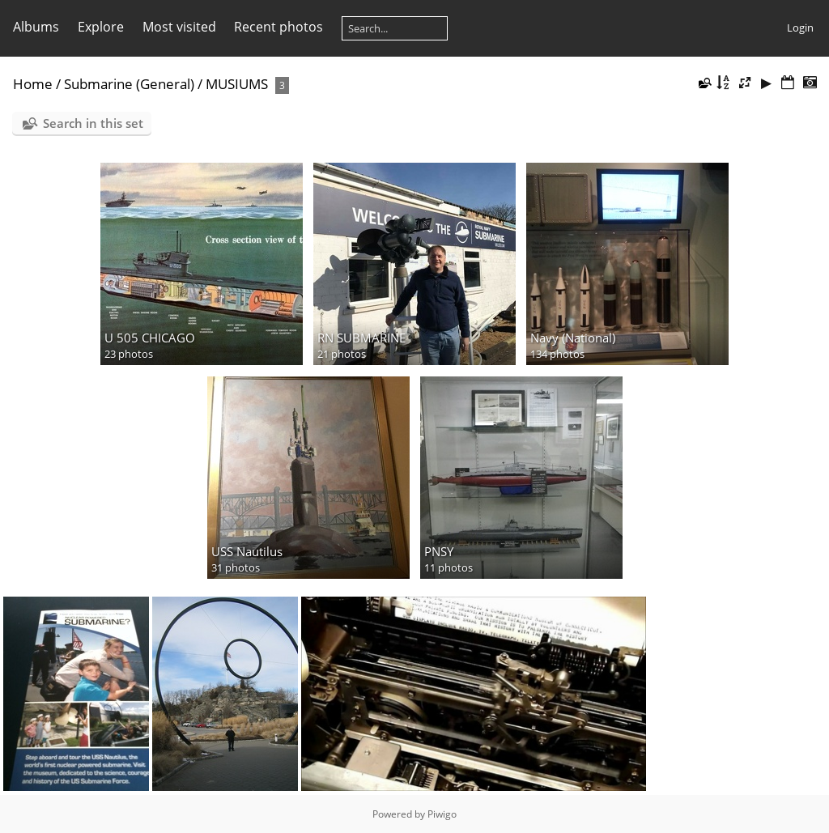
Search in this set (93, 123)
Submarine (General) (129, 83)
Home (33, 83)
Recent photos (278, 27)
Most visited (179, 27)
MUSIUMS (237, 83)
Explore (101, 27)
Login (800, 27)
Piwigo (442, 814)
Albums (36, 27)
